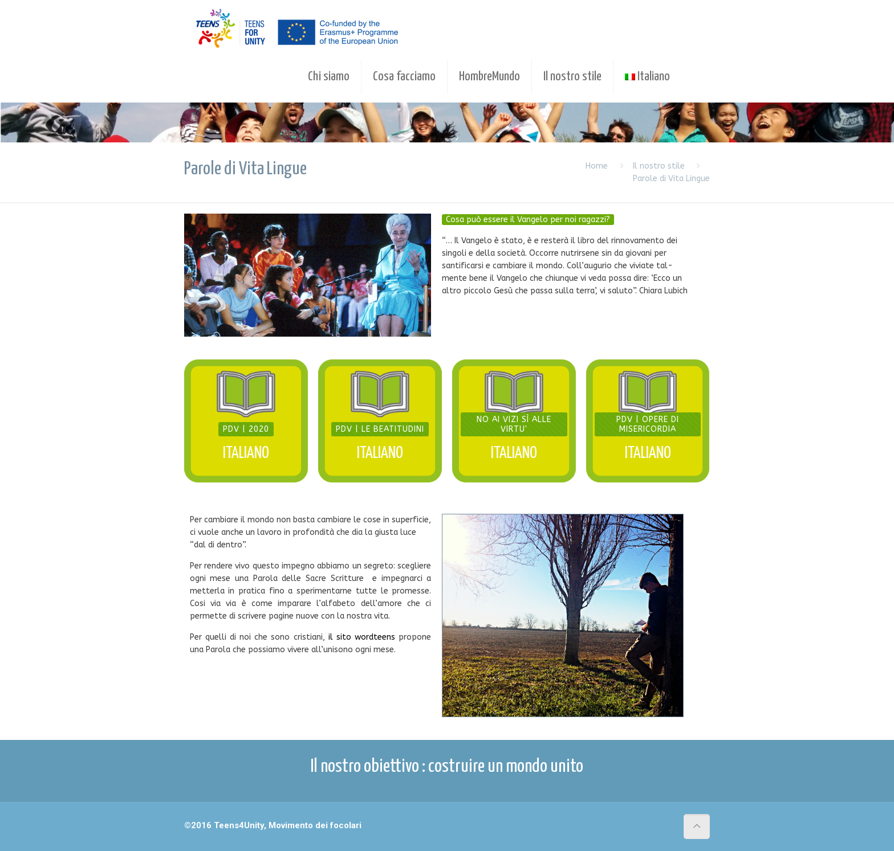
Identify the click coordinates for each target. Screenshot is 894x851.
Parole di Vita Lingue (671, 178)
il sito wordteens (361, 637)
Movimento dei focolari (315, 825)
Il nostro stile (659, 166)
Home (597, 166)
